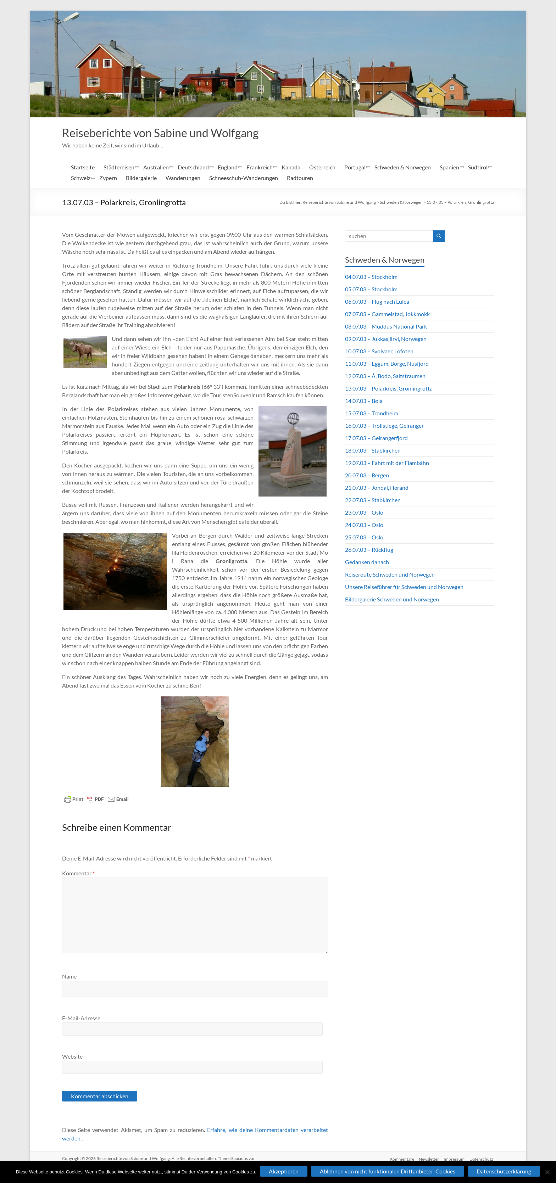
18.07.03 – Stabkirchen (373, 451)
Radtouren (300, 178)
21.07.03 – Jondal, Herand (376, 488)
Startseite (83, 167)
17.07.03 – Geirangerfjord (376, 438)
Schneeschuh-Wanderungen (243, 178)
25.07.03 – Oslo (364, 537)
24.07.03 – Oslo (364, 525)
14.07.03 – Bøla (364, 401)
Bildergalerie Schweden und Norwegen (392, 599)
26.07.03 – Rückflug (369, 550)
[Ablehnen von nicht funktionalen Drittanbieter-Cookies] (547, 1172)
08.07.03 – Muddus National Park (386, 327)
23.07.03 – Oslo (364, 513)
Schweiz (80, 178)
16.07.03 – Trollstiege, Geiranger (384, 426)
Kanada (291, 167)
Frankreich (259, 167)
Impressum (454, 1159)
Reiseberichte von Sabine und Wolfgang (172, 133)
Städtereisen (119, 167)
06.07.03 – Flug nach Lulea (377, 302)
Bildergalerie (141, 178)
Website (72, 1057)
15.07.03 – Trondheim (371, 413)
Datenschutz (482, 1159)
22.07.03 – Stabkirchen (373, 500)
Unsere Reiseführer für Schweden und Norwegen (404, 587)
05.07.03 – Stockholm (371, 289)
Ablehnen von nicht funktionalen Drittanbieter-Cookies (387, 1171)
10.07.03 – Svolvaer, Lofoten (379, 351)
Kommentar (78, 873)
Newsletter (428, 1159)
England (228, 167)
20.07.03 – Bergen (367, 475)
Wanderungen (183, 178)
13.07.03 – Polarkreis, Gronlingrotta (460, 203)
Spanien (449, 167)
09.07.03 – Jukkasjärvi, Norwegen (386, 339)
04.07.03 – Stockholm (371, 277)
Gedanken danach (367, 562)
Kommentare (400, 1159)
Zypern (108, 178)
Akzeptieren (284, 1171)
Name (69, 977)
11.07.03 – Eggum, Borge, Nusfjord (387, 364)
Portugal (355, 167)
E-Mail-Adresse (81, 1018)
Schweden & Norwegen (402, 167)
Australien (156, 167)
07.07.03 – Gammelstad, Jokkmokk (387, 314)
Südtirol (478, 167)
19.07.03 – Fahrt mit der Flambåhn (387, 463)
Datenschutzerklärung (504, 1171)
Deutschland (193, 167)
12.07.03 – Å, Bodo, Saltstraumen (385, 376)
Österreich (322, 167)
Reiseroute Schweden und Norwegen (390, 575)
